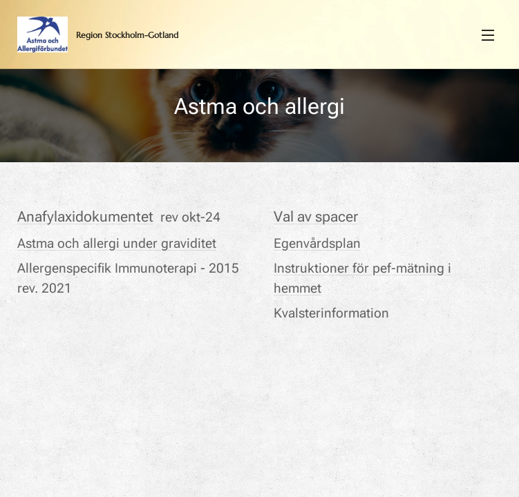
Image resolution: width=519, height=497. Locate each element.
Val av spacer (316, 216)
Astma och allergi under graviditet (116, 243)
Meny (488, 35)
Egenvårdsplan (317, 243)
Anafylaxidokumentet (85, 216)
